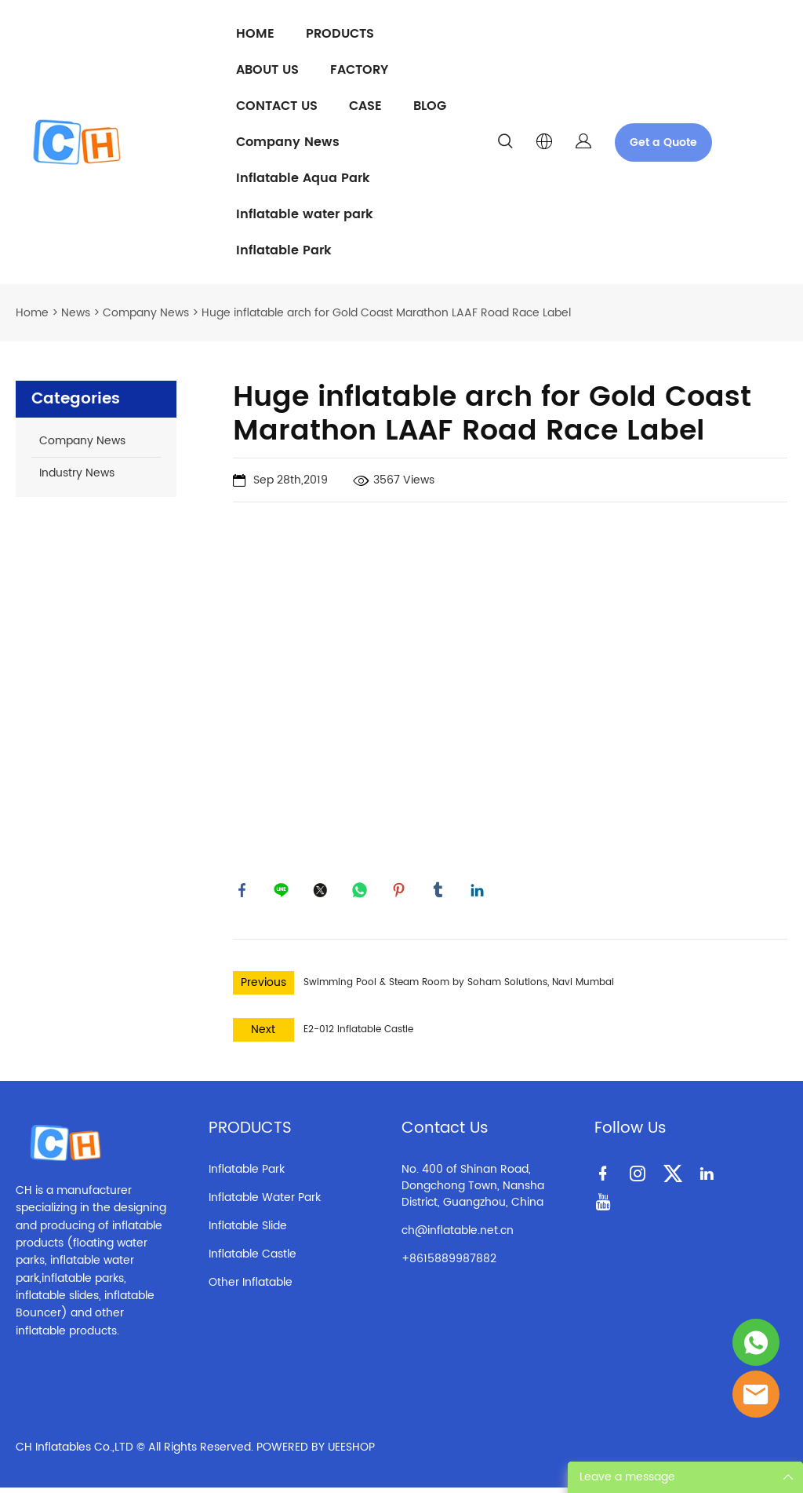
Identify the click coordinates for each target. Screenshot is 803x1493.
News (75, 313)
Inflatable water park (304, 214)
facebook (244, 892)
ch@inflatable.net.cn (458, 1235)
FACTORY (359, 70)
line (284, 892)
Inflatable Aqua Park (303, 178)
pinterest (401, 892)
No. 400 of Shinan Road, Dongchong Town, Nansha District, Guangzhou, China (473, 1190)
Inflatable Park (284, 250)
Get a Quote (663, 142)
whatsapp (362, 892)
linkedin (480, 892)
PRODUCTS (340, 34)
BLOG (429, 106)
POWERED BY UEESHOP (315, 1453)
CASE (365, 106)
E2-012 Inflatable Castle (358, 1034)
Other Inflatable (250, 1287)
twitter (323, 892)
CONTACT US (277, 106)
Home (32, 313)
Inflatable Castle (252, 1259)
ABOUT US (267, 70)
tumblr (440, 892)
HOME (255, 34)
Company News (288, 142)
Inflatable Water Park (265, 1202)
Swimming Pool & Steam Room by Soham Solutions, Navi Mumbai (458, 987)
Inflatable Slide (248, 1230)
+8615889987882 (449, 1263)
